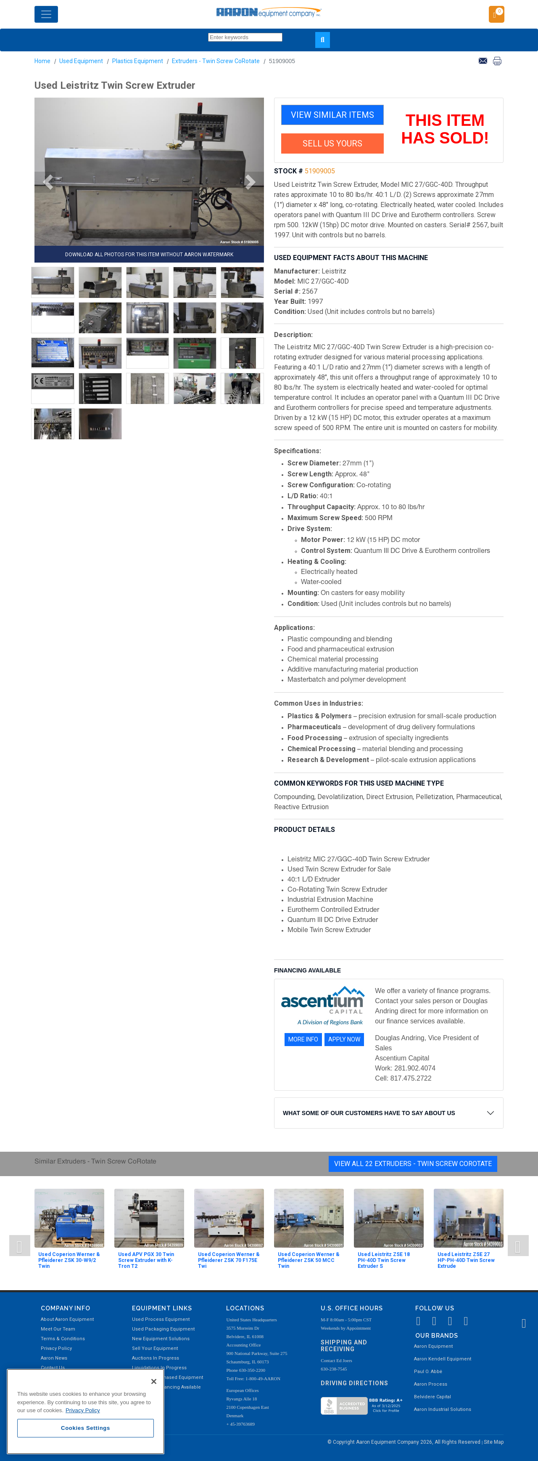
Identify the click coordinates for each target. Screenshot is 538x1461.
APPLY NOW (344, 1039)
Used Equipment (81, 61)
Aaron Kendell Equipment (442, 1359)
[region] (85, 1411)
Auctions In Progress (155, 1358)
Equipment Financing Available (166, 1387)
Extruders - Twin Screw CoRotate (216, 61)
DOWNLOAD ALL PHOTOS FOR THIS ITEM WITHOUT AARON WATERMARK (149, 255)
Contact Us (53, 1368)
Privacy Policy (56, 1348)
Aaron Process (430, 1384)
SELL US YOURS (332, 143)
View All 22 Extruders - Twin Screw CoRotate (413, 1164)
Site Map (494, 1442)
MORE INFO (303, 1039)
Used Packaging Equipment (163, 1329)
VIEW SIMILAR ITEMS (332, 115)
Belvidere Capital (432, 1397)
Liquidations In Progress (159, 1368)
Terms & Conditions (63, 1338)
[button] (44, 182)
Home (42, 61)
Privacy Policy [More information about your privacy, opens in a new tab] (83, 1410)
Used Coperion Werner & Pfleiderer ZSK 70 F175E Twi (229, 1260)
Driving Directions (354, 1383)
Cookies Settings (85, 1428)
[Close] (154, 1381)
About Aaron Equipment (67, 1319)
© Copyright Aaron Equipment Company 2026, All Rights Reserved (404, 1442)
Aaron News (54, 1358)
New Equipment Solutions (161, 1338)
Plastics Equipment (137, 61)
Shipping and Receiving (344, 1346)
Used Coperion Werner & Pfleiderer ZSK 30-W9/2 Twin (69, 1260)
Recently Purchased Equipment (167, 1377)
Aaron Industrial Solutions (442, 1409)
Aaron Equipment (433, 1346)
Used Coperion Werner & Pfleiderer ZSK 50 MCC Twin (309, 1260)
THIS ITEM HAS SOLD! (445, 129)
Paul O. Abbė (428, 1371)
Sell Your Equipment (155, 1348)
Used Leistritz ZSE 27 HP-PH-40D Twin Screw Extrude (466, 1260)
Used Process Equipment (161, 1319)
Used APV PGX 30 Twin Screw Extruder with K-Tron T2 (146, 1260)
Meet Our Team (58, 1329)
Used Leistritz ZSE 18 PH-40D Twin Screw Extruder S (384, 1260)
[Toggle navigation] (46, 14)
